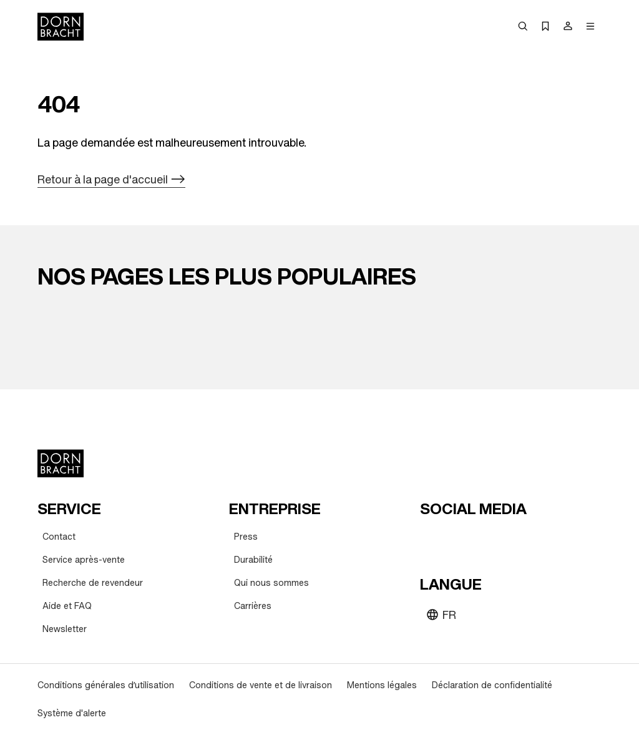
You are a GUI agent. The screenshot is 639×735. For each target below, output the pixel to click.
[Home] (60, 26)
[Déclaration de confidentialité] (492, 685)
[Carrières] (252, 606)
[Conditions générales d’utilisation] (105, 685)
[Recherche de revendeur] (92, 583)
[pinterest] (476, 539)
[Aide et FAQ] (67, 606)
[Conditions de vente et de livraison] (260, 685)
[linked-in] (521, 539)
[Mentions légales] (382, 685)
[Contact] (59, 536)
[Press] (246, 536)
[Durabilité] (253, 560)
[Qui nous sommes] (271, 583)
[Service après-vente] (83, 560)
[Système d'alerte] (71, 713)
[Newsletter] (64, 629)
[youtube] (431, 539)
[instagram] (453, 539)
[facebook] (498, 539)
